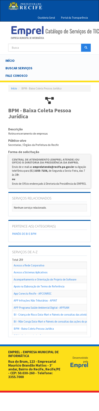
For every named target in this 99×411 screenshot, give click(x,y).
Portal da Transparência (74, 17)
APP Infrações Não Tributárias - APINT (35, 300)
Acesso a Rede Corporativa (29, 265)
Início (10, 61)
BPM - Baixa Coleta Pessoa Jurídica (34, 328)
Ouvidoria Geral (46, 17)
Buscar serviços (18, 68)
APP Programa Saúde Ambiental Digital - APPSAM (41, 307)
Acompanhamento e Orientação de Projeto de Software (45, 279)
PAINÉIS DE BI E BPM (24, 233)
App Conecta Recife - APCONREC (33, 293)
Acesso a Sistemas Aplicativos (31, 272)
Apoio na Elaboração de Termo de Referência (39, 286)
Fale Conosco (16, 75)
